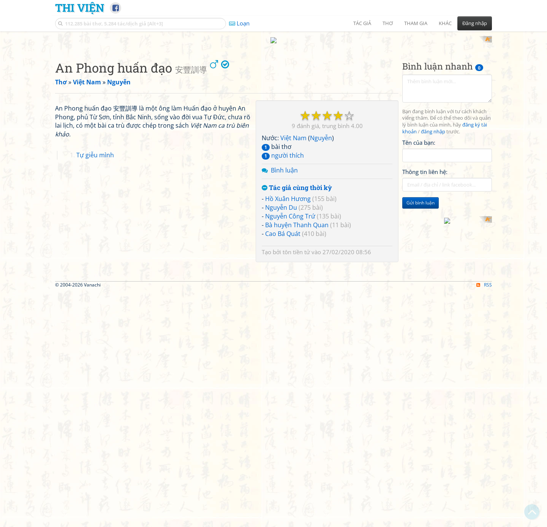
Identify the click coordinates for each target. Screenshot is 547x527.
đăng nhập (433, 231)
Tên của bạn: (418, 241)
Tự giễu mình (95, 360)
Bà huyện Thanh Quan (297, 324)
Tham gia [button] (415, 23)
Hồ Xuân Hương (288, 298)
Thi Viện (79, 7)
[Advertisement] (273, 89)
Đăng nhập (474, 23)
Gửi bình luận (420, 302)
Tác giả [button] (362, 23)
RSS (484, 520)
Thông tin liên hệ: (424, 271)
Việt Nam (293, 237)
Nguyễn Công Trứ (290, 315)
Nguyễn (321, 237)
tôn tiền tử (296, 351)
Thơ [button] (388, 23)
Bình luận (284, 269)
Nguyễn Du (281, 307)
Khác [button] (445, 23)
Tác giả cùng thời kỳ (297, 287)
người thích (283, 254)
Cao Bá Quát (282, 333)
